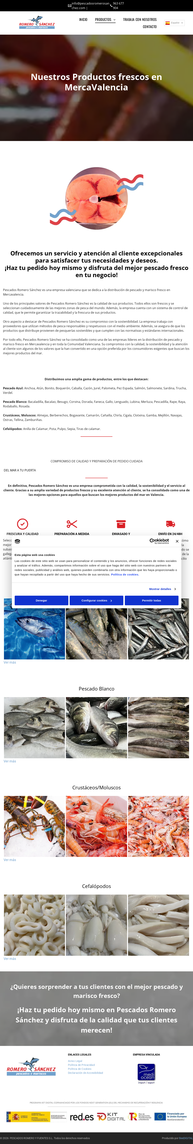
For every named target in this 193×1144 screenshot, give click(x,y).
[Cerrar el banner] (177, 541)
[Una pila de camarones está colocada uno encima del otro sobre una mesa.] (158, 826)
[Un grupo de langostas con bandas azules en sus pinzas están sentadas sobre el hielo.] (34, 826)
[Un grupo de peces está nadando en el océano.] (34, 628)
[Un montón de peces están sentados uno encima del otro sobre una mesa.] (96, 727)
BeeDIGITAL (186, 1138)
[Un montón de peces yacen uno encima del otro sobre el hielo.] (34, 727)
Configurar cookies (97, 600)
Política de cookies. (125, 574)
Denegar (41, 600)
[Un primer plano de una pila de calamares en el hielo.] (96, 925)
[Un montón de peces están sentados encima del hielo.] (96, 628)
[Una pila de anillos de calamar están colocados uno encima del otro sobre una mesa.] (34, 925)
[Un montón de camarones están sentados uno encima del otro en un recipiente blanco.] (96, 826)
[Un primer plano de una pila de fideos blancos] (158, 925)
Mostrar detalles (160, 589)
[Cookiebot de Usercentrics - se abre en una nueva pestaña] (152, 541)
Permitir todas (151, 600)
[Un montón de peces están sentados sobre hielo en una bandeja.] (158, 727)
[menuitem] (83, 19)
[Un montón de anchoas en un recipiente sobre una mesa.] (158, 628)
